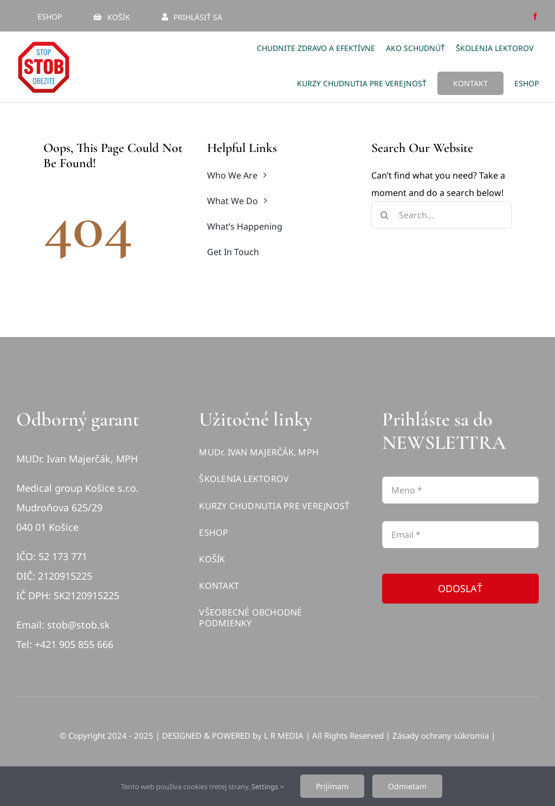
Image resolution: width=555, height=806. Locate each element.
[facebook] (535, 16)
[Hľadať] (384, 215)
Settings (267, 786)
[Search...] (441, 215)
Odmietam (407, 786)
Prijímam (332, 786)
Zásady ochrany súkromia (440, 735)
